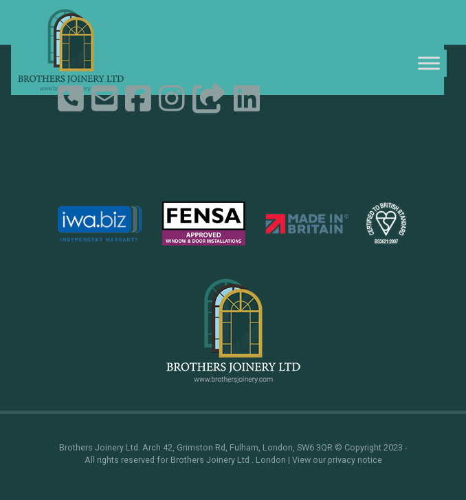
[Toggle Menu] (429, 62)
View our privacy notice (337, 460)
